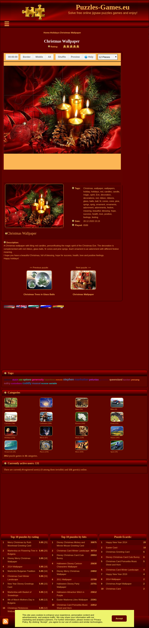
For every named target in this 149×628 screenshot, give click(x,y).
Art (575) (46, 408)
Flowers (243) (81, 422)
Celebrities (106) (46, 422)
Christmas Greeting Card (118, 552)
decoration (106, 195)
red (101, 191)
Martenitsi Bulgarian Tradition (21, 571)
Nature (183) (117, 436)
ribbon (103, 198)
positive (108, 214)
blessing (106, 211)
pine (117, 201)
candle (116, 191)
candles (108, 191)
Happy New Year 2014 (116, 542)
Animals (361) (10, 408)
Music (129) (81, 436)
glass (85, 201)
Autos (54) (81, 408)
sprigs (86, 204)
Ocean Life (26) (10, 450)
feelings (87, 217)
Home (47, 32)
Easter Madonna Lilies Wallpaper (72, 599)
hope (113, 211)
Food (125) (117, 422)
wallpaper (98, 188)
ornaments (111, 204)
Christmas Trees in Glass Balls (39, 294)
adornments (100, 207)
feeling (95, 217)
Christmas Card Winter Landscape (73, 551)
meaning (87, 211)
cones (105, 201)
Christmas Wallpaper (83, 294)
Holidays (54, 32)
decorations (88, 198)
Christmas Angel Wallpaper (119, 584)
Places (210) (46, 450)
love (101, 214)
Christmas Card (113, 589)
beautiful (97, 211)
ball (96, 201)
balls (91, 201)
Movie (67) (46, 436)
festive (110, 207)
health (95, 214)
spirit (92, 195)
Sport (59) (117, 450)
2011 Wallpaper (64, 579)
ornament (100, 204)
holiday (86, 191)
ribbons (110, 198)
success (87, 214)
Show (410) (81, 450)
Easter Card (111, 547)
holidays (95, 191)
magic (86, 195)
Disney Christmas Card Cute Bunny (123, 557)
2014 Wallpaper (15, 566)
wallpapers (109, 188)
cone (111, 201)
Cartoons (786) (10, 422)
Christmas (88, 188)
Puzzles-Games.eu (103, 7)
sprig (92, 204)
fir (100, 201)
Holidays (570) (10, 436)
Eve (98, 195)
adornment (88, 207)
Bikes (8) (117, 408)
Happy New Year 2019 (116, 574)
